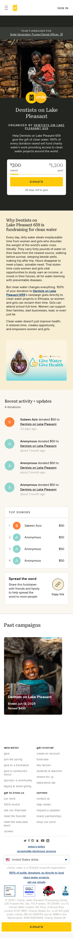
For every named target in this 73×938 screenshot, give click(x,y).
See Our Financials (15, 810)
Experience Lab (46, 783)
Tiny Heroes (44, 765)
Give (6, 753)
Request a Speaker (48, 810)
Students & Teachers (49, 771)
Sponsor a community (18, 780)
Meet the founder (15, 816)
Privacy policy (36, 846)
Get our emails (36, 882)
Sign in (62, 8)
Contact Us (43, 798)
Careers (8, 831)
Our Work (10, 798)
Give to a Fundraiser (16, 765)
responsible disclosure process (36, 851)
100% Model (12, 804)
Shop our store (46, 822)
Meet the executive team (16, 823)
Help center (44, 804)
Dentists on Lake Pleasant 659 (45, 126)
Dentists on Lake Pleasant (38, 424)
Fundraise (43, 759)
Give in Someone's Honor (15, 772)
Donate (36, 182)
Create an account (48, 753)
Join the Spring (13, 759)
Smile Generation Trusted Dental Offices (36, 34)
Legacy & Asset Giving (17, 786)
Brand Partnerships (49, 816)
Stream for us (45, 777)
